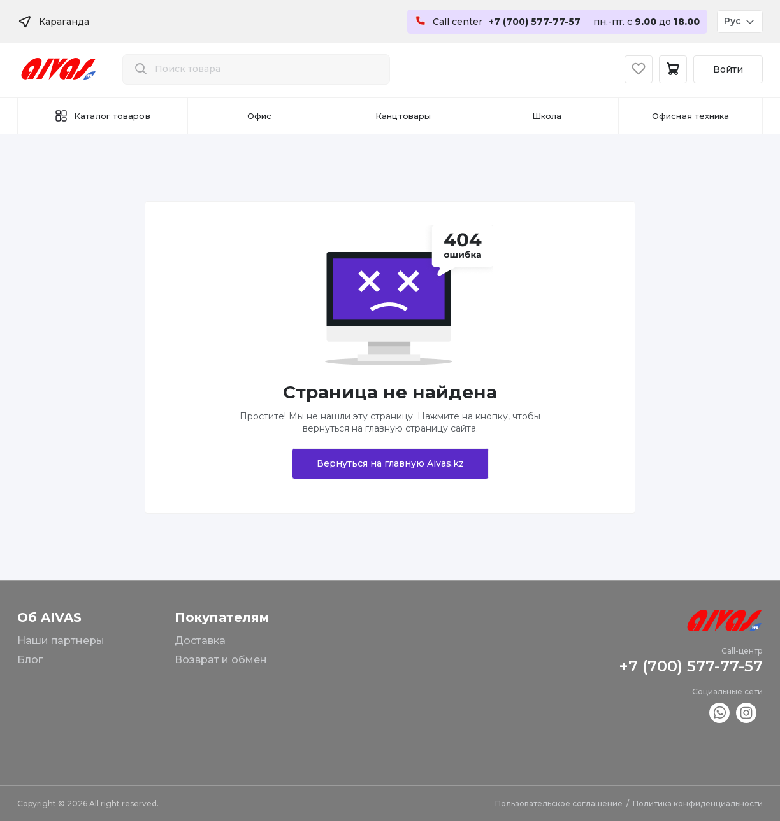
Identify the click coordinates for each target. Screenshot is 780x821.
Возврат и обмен (221, 660)
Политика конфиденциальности (698, 803)
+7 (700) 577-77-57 (691, 666)
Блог (30, 660)
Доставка (200, 641)
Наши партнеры (61, 641)
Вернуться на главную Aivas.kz (390, 463)
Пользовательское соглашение (559, 803)
